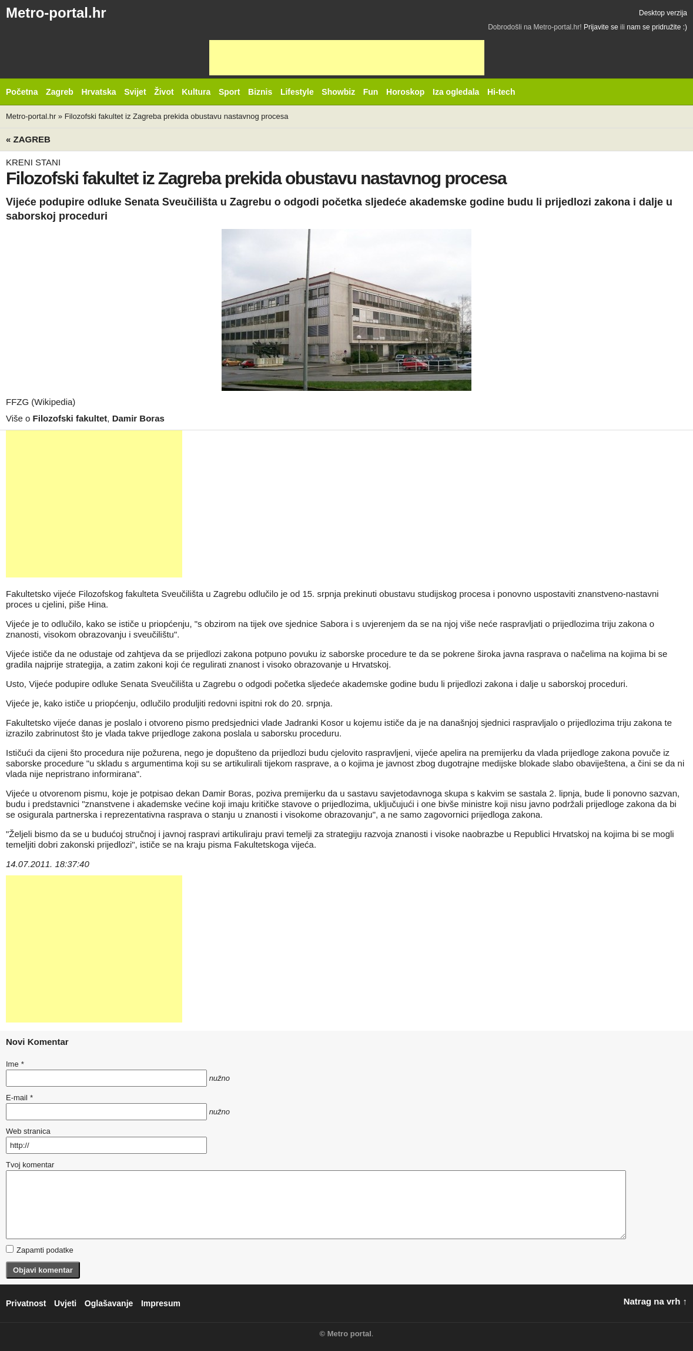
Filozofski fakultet (70, 418)
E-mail (19, 1097)
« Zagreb (28, 139)
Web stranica (28, 1131)
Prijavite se (601, 27)
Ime (15, 1064)
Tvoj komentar (30, 1164)
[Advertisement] (346, 57)
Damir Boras (138, 418)
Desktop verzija (663, 13)
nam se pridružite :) (657, 27)
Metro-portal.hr (56, 13)
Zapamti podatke (39, 1249)
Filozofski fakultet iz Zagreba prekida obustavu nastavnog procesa (177, 116)
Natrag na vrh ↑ (655, 1301)
